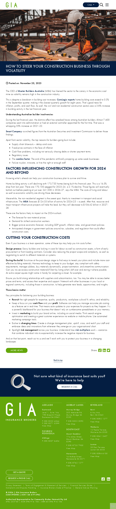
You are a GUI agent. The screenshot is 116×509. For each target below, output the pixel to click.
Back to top (58, 360)
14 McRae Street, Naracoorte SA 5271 (75, 457)
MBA (25, 201)
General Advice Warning (86, 488)
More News (17, 350)
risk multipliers (82, 330)
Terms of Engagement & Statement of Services (46, 485)
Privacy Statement (14, 485)
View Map (46, 426)
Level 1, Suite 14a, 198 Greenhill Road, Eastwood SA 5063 (51, 414)
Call (90, 4)
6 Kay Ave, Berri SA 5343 (97, 413)
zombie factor (23, 158)
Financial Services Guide (81, 485)
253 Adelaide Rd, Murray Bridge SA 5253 (74, 414)
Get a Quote (19, 472)
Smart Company (14, 131)
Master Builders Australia (31, 91)
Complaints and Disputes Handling (21, 488)
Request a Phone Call (19, 478)
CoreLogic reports (66, 99)
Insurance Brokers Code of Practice (56, 488)
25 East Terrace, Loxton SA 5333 (97, 448)
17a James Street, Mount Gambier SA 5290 (74, 439)
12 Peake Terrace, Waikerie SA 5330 (99, 431)
